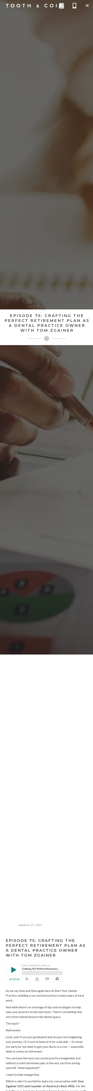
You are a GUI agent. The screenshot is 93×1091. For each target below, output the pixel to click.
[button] (87, 5)
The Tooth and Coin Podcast (30, 932)
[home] (33, 5)
